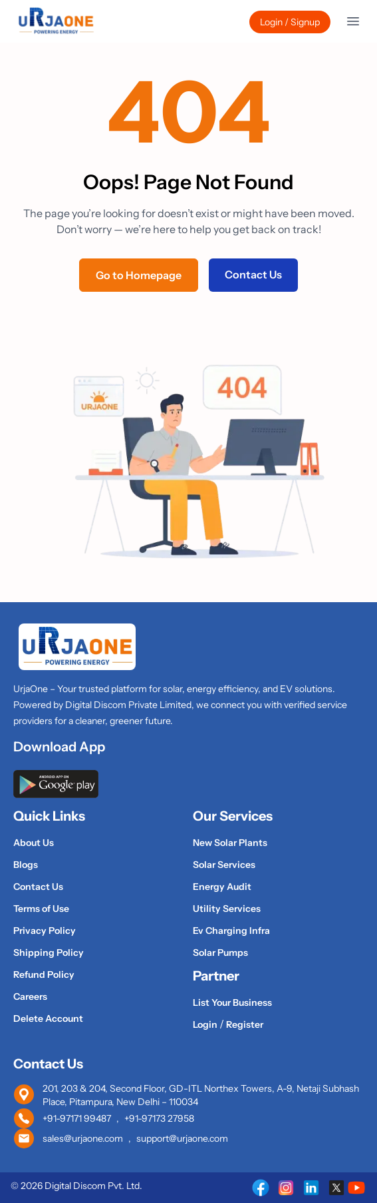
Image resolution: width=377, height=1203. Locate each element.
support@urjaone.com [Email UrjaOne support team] (182, 1138)
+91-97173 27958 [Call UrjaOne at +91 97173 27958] (159, 1118)
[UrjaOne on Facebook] (261, 1188)
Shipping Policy (48, 953)
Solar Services (224, 865)
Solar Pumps (220, 953)
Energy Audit (222, 887)
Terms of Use (41, 909)
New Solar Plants (230, 843)
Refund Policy (43, 975)
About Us (33, 843)
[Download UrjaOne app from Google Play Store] (188, 784)
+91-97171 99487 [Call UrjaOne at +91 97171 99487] (77, 1118)
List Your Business (232, 1002)
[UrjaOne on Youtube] (356, 1188)
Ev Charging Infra (231, 931)
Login (206, 1024)
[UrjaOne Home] (56, 21)
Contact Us (253, 274)
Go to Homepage (139, 275)
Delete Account (48, 1018)
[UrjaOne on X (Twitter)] (336, 1188)
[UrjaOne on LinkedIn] (311, 1188)
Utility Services (227, 909)
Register (244, 1024)
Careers (30, 996)
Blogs (25, 865)
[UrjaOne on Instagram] (286, 1188)
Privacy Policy (44, 931)
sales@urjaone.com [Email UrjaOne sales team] (83, 1138)
